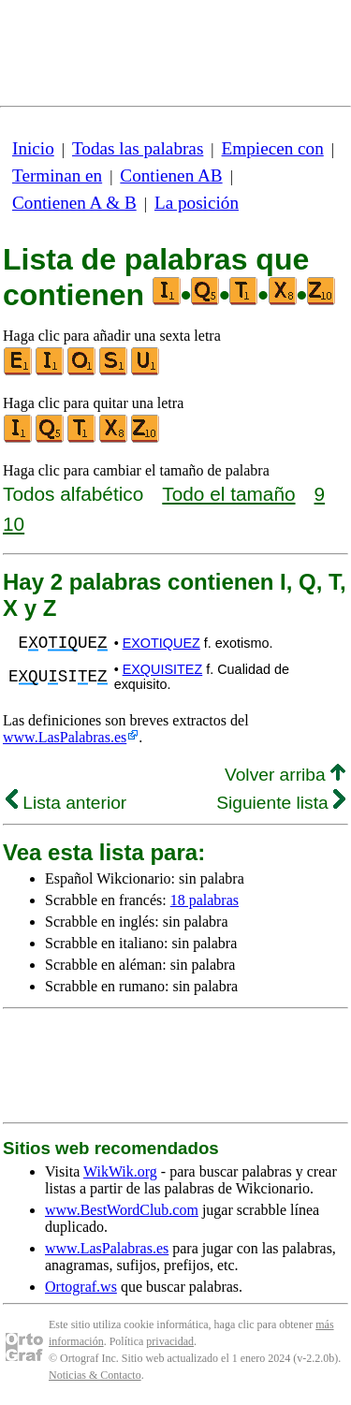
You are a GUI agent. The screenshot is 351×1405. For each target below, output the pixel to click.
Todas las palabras (137, 148)
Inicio (33, 148)
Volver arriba (285, 774)
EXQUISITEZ (163, 669)
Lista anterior (66, 802)
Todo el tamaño (228, 494)
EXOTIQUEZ (161, 643)
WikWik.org (120, 1171)
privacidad (170, 1341)
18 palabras (204, 900)
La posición (196, 202)
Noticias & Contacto (95, 1375)
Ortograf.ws (81, 1287)
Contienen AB (171, 175)
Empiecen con (273, 148)
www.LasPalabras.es (64, 737)
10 (13, 523)
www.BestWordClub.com (121, 1210)
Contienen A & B (74, 202)
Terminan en (57, 175)
